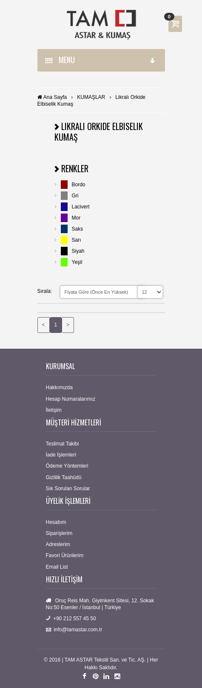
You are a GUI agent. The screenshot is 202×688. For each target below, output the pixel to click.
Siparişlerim (59, 533)
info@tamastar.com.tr (78, 630)
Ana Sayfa (55, 97)
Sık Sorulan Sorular (68, 488)
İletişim (54, 410)
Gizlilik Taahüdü (64, 477)
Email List (57, 567)
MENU (101, 59)
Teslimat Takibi (62, 444)
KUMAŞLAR (91, 97)
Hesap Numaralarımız (71, 399)
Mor (76, 218)
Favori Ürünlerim (65, 555)
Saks (77, 229)
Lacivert (81, 207)
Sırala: (44, 291)
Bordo (78, 185)
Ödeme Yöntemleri (67, 466)
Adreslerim (58, 544)
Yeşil (77, 262)
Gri (75, 196)
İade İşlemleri (61, 455)
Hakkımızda (59, 387)
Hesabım (56, 522)
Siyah (78, 251)
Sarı (76, 240)
